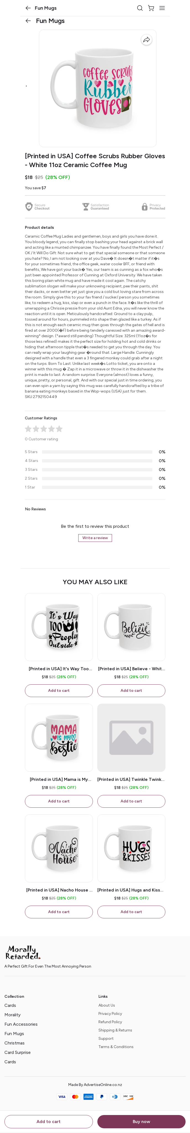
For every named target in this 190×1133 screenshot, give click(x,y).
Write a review (95, 538)
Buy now (141, 1121)
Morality (12, 1014)
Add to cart (49, 1121)
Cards (10, 1005)
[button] (28, 8)
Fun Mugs (14, 1033)
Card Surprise (17, 1052)
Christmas (14, 1043)
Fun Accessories (21, 1024)
